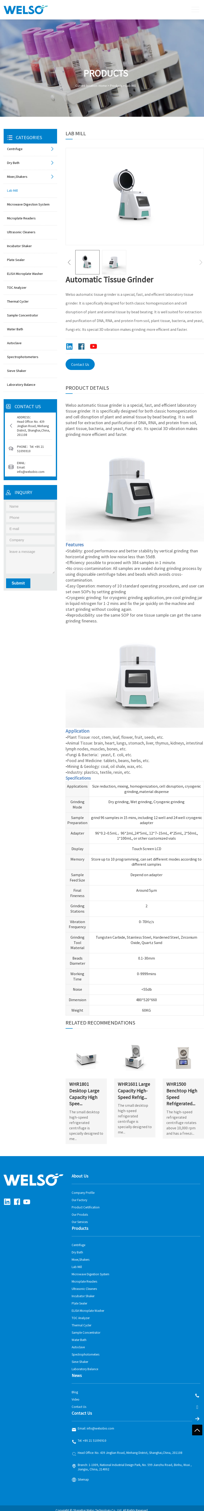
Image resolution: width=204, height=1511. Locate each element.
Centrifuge (31, 149)
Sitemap (83, 1475)
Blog (75, 1387)
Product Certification (86, 1203)
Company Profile (83, 1188)
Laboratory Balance (21, 384)
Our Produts (80, 1210)
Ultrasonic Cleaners (21, 232)
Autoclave (14, 343)
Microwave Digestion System (28, 204)
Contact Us (80, 364)
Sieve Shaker (16, 370)
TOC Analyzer (16, 287)
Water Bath (15, 329)
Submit (18, 583)
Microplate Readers (21, 218)
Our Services (80, 1217)
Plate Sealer (16, 259)
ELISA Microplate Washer (25, 273)
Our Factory (79, 1195)
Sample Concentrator (22, 315)
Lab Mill (131, 85)
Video (75, 1395)
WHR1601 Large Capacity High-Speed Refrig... (134, 1086)
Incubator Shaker (19, 246)
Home (103, 85)
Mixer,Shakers (31, 177)
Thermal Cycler (18, 301)
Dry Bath (31, 163)
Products (116, 85)
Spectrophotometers (22, 357)
